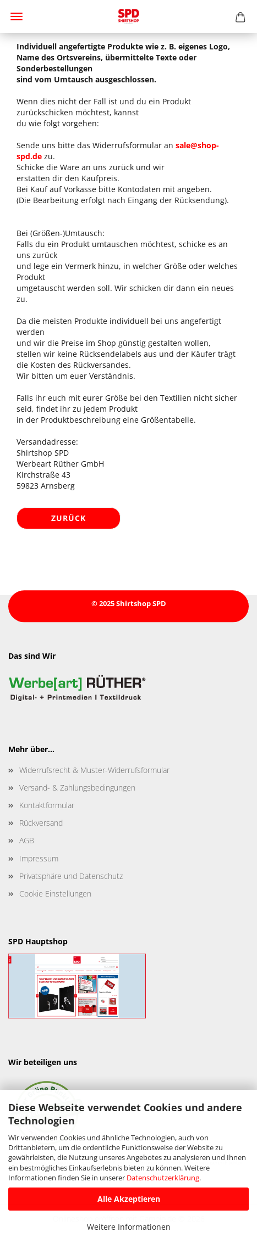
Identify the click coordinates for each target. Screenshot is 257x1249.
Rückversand (41, 822)
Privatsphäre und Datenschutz (71, 876)
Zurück (68, 518)
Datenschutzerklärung (163, 1178)
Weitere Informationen (129, 1227)
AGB (26, 840)
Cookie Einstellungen (55, 893)
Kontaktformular (46, 805)
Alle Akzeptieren (128, 1199)
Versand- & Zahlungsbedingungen (77, 787)
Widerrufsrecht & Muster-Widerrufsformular (94, 770)
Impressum (38, 858)
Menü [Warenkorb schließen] (16, 16)
